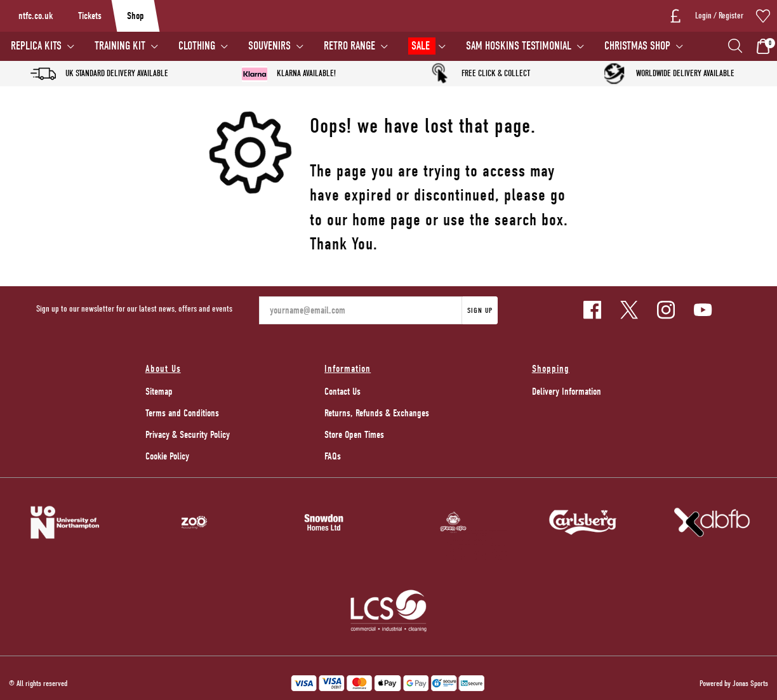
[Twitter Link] (629, 310)
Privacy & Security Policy (187, 434)
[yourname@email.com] (360, 310)
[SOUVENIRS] (275, 46)
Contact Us (342, 391)
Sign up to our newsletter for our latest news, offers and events (134, 308)
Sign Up (480, 310)
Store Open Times (354, 434)
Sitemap (159, 391)
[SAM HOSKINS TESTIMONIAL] (524, 46)
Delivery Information (566, 391)
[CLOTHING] (202, 46)
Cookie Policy (167, 456)
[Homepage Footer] (65, 521)
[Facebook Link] (592, 310)
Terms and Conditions (182, 413)
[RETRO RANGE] (355, 46)
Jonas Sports (750, 683)
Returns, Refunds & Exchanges (376, 413)
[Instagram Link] (666, 310)
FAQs (332, 456)
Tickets (90, 16)
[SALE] (426, 46)
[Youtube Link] (703, 310)
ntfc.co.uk (35, 16)
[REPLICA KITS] (42, 46)
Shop (135, 16)
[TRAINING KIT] (126, 46)
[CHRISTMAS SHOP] (643, 46)
